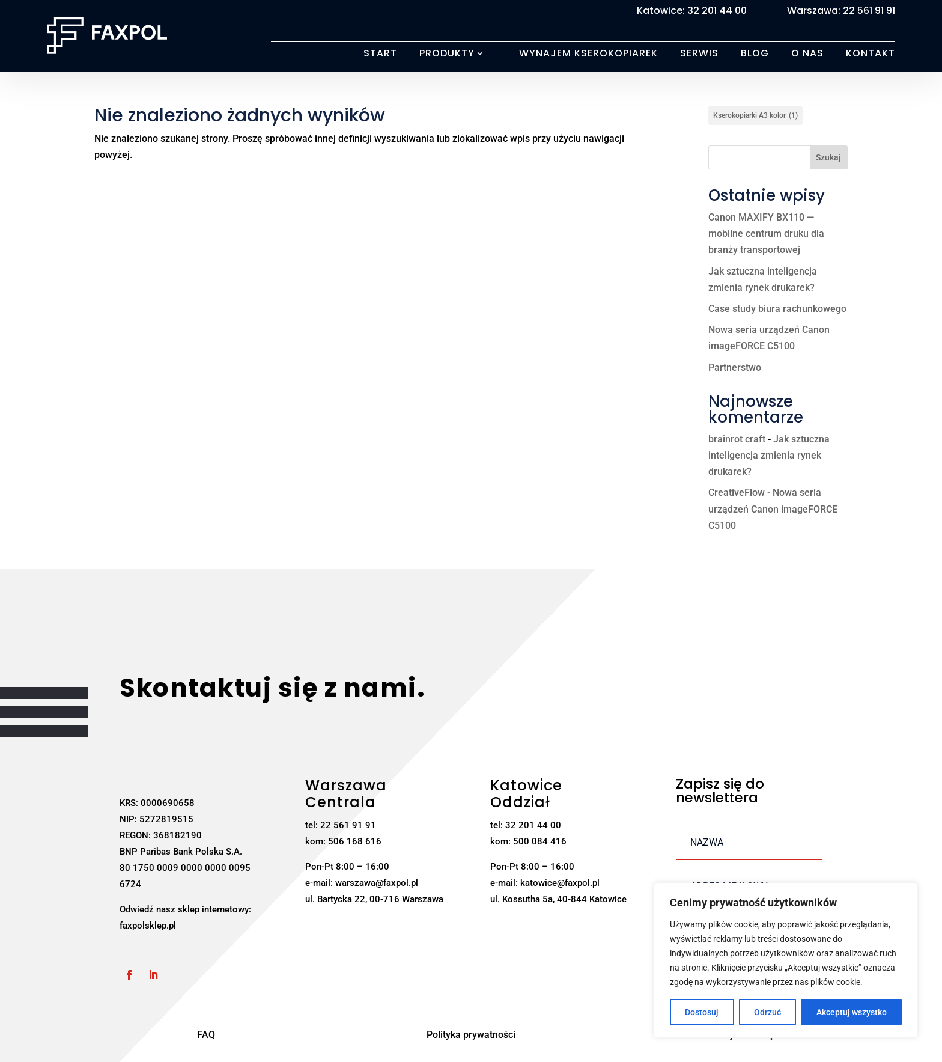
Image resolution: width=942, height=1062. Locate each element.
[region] (786, 960)
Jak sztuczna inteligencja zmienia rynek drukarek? (769, 455)
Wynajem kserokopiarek (588, 53)
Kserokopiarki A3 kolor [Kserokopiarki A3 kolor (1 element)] (755, 116)
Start (380, 53)
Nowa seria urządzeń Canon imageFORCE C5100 (772, 509)
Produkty (447, 53)
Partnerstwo (734, 367)
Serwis (699, 53)
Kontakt (870, 53)
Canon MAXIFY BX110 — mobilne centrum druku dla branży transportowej (766, 233)
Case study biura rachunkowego (777, 308)
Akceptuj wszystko (851, 1012)
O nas (807, 53)
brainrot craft (736, 439)
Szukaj (828, 157)
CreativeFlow (736, 492)
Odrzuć (767, 1012)
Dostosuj (702, 1012)
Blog (755, 53)
